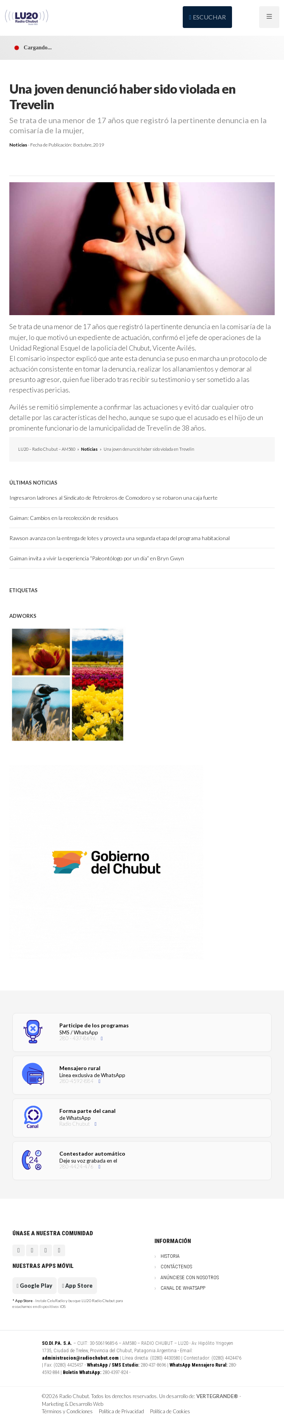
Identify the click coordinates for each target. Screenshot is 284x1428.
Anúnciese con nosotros (190, 1277)
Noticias (18, 145)
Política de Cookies (170, 1411)
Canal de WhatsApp (183, 1288)
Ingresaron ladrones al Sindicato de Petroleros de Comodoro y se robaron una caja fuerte (113, 497)
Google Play (34, 1285)
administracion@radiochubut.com (80, 1358)
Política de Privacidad (121, 1411)
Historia (170, 1256)
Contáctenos (176, 1266)
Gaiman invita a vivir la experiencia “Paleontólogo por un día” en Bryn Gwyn (96, 558)
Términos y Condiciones (67, 1411)
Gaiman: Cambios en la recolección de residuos (63, 517)
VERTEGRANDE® (217, 1396)
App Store (77, 1285)
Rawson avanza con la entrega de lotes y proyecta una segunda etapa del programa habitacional (119, 538)
